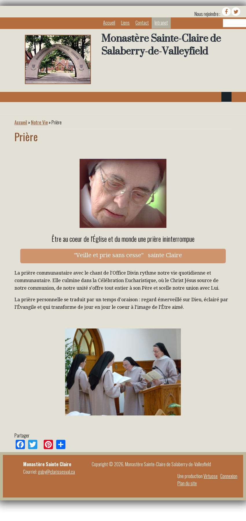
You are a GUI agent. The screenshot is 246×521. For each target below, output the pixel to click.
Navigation (226, 97)
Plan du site (187, 483)
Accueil (109, 22)
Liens (125, 22)
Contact (142, 22)
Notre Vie (39, 122)
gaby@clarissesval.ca (56, 471)
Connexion (228, 476)
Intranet (161, 22)
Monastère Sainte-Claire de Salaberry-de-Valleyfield (161, 44)
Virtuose (210, 476)
